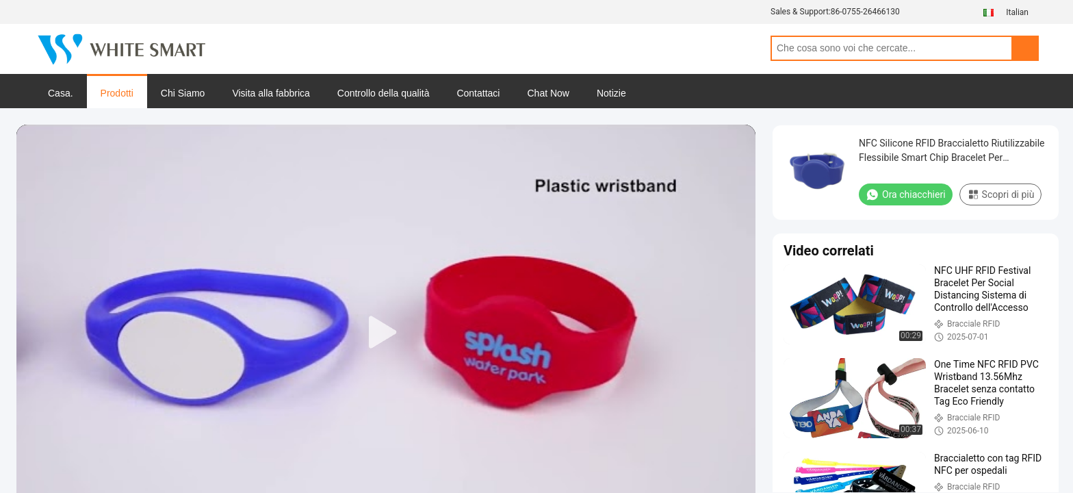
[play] (386, 333)
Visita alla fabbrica (270, 93)
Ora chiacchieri (906, 194)
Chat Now (548, 93)
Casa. (60, 93)
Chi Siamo (183, 93)
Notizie (611, 93)
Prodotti (117, 93)
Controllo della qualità (383, 93)
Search (1025, 48)
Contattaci (478, 93)
